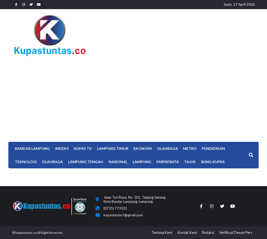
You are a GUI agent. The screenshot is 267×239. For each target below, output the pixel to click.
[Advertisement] (133, 97)
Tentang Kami (161, 232)
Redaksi (208, 232)
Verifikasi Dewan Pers (235, 232)
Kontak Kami (187, 232)
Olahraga (167, 148)
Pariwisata (167, 162)
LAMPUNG (142, 162)
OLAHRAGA (52, 162)
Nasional (118, 162)
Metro (190, 148)
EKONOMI (143, 148)
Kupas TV (83, 148)
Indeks (62, 148)
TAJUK (190, 162)
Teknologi (26, 162)
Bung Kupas (212, 162)
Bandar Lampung (32, 148)
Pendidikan (213, 148)
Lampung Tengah (85, 162)
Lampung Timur (112, 148)
